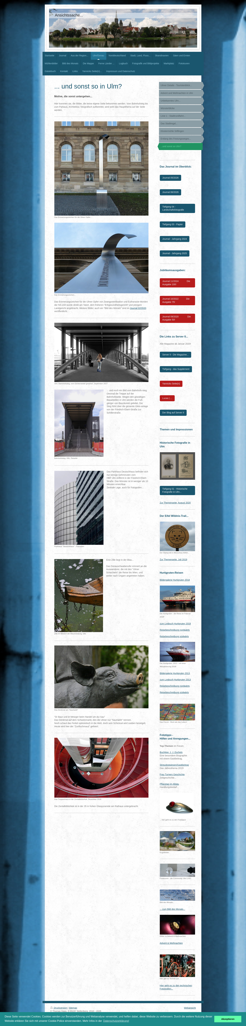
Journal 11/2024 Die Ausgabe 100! (176, 283)
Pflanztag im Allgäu (169, 784)
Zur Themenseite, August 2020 (175, 502)
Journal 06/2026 (170, 192)
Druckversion (59, 1008)
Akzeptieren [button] (228, 1019)
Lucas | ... (167, 398)
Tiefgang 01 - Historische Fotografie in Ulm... (174, 490)
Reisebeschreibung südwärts (174, 636)
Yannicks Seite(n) (171, 383)
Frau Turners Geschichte (172, 774)
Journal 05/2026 (170, 177)
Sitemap (73, 1008)
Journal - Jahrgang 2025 (174, 253)
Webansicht (190, 1008)
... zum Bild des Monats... (172, 909)
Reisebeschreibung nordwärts (175, 630)
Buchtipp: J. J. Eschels (171, 752)
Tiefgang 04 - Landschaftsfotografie (173, 208)
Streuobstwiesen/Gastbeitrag (174, 765)
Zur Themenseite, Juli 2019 (173, 559)
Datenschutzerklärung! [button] (116, 1021)
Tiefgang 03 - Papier (172, 224)
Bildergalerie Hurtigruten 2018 (175, 580)
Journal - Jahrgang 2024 (174, 239)
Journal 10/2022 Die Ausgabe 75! (176, 300)
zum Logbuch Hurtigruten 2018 (175, 623)
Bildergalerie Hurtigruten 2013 (175, 673)
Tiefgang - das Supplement (176, 369)
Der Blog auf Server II (173, 412)
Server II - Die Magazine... (175, 354)
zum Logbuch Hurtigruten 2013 (175, 679)
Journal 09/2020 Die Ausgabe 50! (176, 318)
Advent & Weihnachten (171, 943)
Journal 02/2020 (138, 308)
